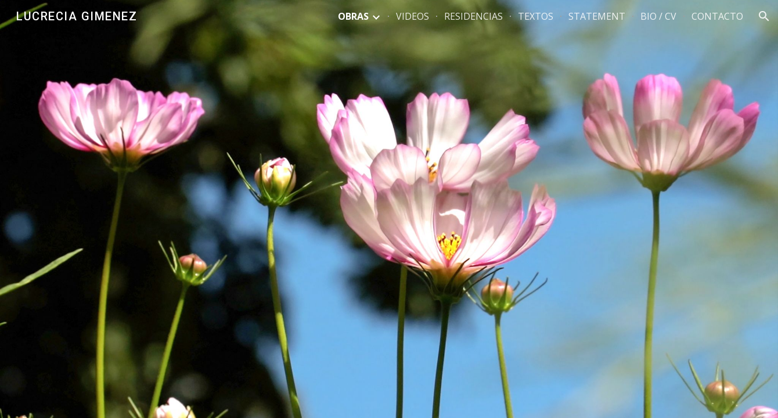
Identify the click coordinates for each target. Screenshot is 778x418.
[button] (764, 16)
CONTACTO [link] (717, 16)
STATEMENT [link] (596, 16)
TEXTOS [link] (535, 16)
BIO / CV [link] (658, 16)
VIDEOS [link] (412, 16)
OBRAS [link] (353, 16)
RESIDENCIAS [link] (473, 16)
